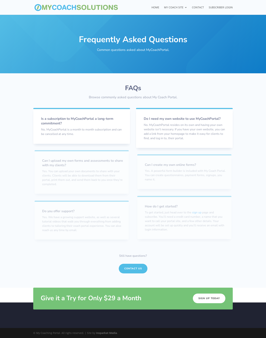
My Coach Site (173, 7)
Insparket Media (106, 333)
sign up (196, 213)
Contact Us (133, 268)
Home (155, 7)
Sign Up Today (209, 298)
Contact (198, 7)
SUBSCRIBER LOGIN (221, 7)
